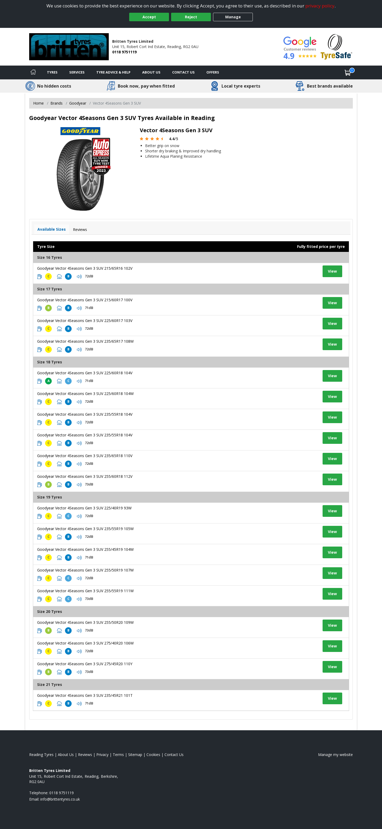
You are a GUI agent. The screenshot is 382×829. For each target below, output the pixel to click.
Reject (191, 16)
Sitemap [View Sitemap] (135, 754)
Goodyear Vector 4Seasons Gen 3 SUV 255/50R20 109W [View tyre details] (85, 622)
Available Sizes (51, 229)
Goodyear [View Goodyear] (77, 103)
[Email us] (60, 799)
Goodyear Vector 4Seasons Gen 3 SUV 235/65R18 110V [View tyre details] (84, 455)
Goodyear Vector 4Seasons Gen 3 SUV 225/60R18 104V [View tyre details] (84, 372)
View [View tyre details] (332, 271)
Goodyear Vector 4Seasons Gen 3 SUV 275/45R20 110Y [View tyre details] (84, 663)
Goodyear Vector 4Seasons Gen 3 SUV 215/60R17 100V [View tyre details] (84, 299)
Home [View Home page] (38, 103)
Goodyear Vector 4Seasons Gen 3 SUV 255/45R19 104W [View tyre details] (85, 549)
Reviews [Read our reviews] (85, 754)
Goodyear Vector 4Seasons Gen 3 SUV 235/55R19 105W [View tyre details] (85, 528)
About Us (151, 72)
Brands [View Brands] (56, 103)
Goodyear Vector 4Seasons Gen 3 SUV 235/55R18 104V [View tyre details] (84, 414)
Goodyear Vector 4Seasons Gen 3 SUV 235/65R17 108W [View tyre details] (85, 341)
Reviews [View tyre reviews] (80, 229)
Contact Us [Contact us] (183, 72)
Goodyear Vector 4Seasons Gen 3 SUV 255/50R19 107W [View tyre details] (85, 570)
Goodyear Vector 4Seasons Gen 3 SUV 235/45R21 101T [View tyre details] (85, 695)
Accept (149, 16)
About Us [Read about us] (66, 754)
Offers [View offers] (212, 72)
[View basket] (348, 72)
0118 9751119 (124, 51)
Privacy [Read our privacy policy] (102, 754)
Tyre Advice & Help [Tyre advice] (113, 72)
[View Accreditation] (336, 46)
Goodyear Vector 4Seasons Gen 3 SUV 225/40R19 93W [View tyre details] (84, 507)
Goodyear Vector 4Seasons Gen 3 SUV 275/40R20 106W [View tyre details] (85, 643)
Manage (233, 16)
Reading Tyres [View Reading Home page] (41, 754)
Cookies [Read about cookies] (153, 754)
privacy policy (320, 6)
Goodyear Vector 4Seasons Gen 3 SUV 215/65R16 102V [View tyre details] (84, 268)
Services (77, 72)
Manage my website (335, 754)
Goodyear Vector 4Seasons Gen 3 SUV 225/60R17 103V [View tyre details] (84, 320)
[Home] (33, 72)
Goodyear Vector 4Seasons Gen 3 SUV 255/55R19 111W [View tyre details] (85, 590)
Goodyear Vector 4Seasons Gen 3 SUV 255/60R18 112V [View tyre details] (84, 476)
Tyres (52, 72)
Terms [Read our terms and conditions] (118, 754)
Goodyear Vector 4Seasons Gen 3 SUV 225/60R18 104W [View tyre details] (85, 393)
